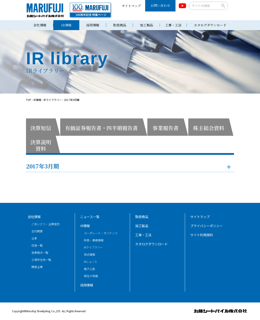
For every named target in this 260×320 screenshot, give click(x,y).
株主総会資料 (208, 128)
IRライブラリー (93, 247)
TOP (28, 100)
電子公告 (89, 269)
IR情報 (66, 25)
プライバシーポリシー (206, 225)
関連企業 (37, 267)
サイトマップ (131, 5)
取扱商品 (119, 25)
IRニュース (90, 262)
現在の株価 (91, 276)
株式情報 (89, 254)
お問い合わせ (160, 5)
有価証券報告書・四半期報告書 (101, 128)
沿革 (34, 238)
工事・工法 (173, 25)
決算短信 (40, 128)
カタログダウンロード (210, 25)
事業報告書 (166, 128)
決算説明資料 (40, 145)
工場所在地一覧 (41, 260)
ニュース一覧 (89, 216)
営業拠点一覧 (39, 253)
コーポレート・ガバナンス (101, 233)
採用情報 (92, 25)
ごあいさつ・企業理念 (45, 224)
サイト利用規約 (201, 235)
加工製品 (146, 25)
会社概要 (37, 231)
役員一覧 (37, 245)
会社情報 (39, 25)
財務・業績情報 (94, 240)
